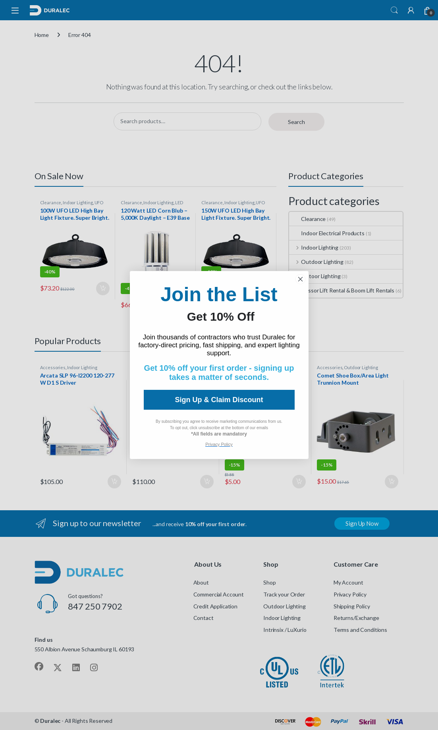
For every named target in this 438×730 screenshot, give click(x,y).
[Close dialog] (300, 279)
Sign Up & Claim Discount (219, 400)
